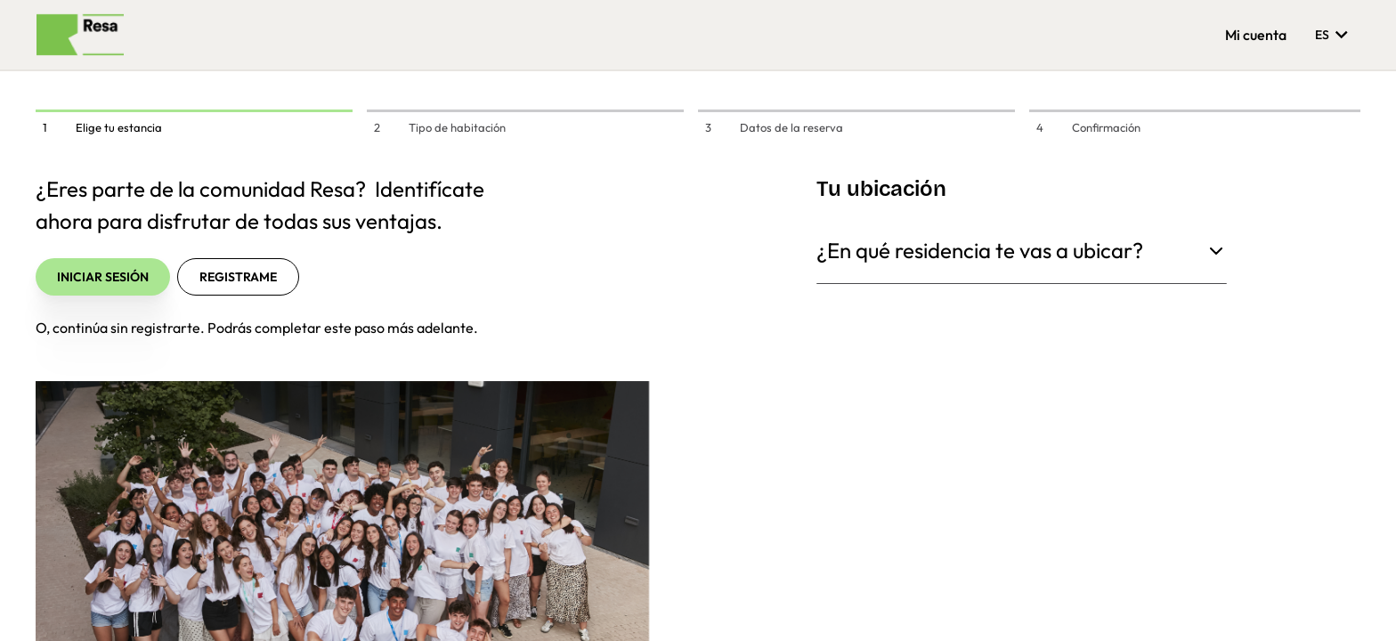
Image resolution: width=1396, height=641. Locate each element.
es (1334, 34)
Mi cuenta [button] (1255, 35)
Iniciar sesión (103, 277)
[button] (1346, 600)
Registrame (238, 277)
